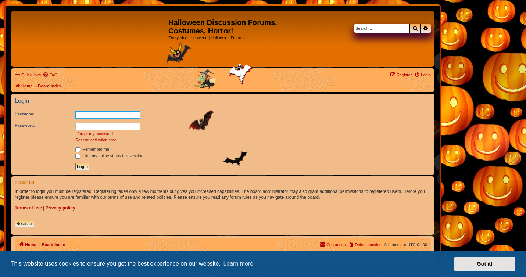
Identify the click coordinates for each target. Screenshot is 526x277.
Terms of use (28, 208)
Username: (25, 114)
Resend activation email (96, 140)
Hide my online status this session (109, 156)
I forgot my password (94, 134)
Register (24, 223)
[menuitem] (50, 75)
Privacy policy (60, 208)
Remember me (92, 149)
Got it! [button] (485, 264)
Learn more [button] (238, 263)
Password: (25, 125)
